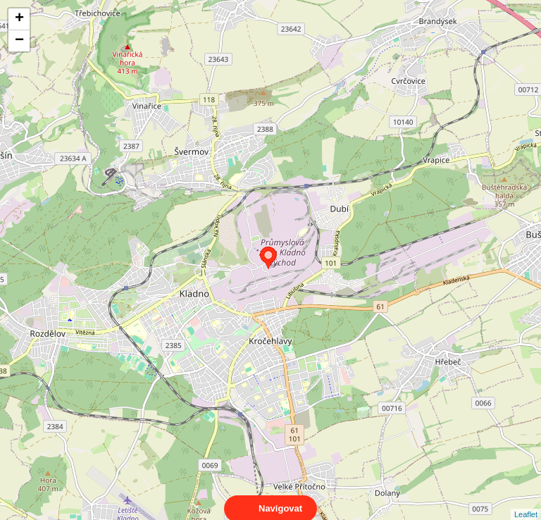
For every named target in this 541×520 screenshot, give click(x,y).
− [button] (19, 40)
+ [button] (19, 19)
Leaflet (525, 501)
